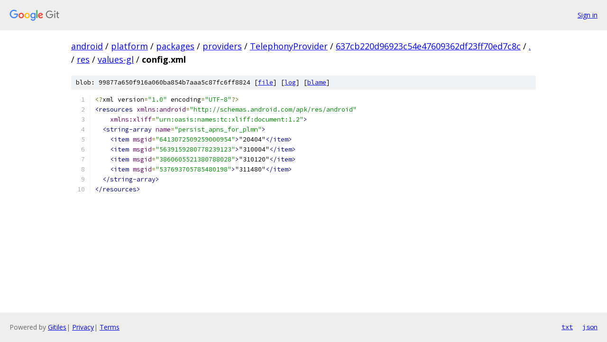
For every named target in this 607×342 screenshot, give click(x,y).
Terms (110, 327)
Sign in (588, 14)
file (265, 82)
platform (129, 46)
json (590, 327)
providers (222, 46)
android (87, 46)
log (290, 82)
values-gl (116, 59)
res (83, 59)
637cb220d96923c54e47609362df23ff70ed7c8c (428, 46)
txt (567, 327)
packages (175, 46)
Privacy (83, 327)
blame (316, 82)
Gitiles (57, 327)
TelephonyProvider (289, 46)
